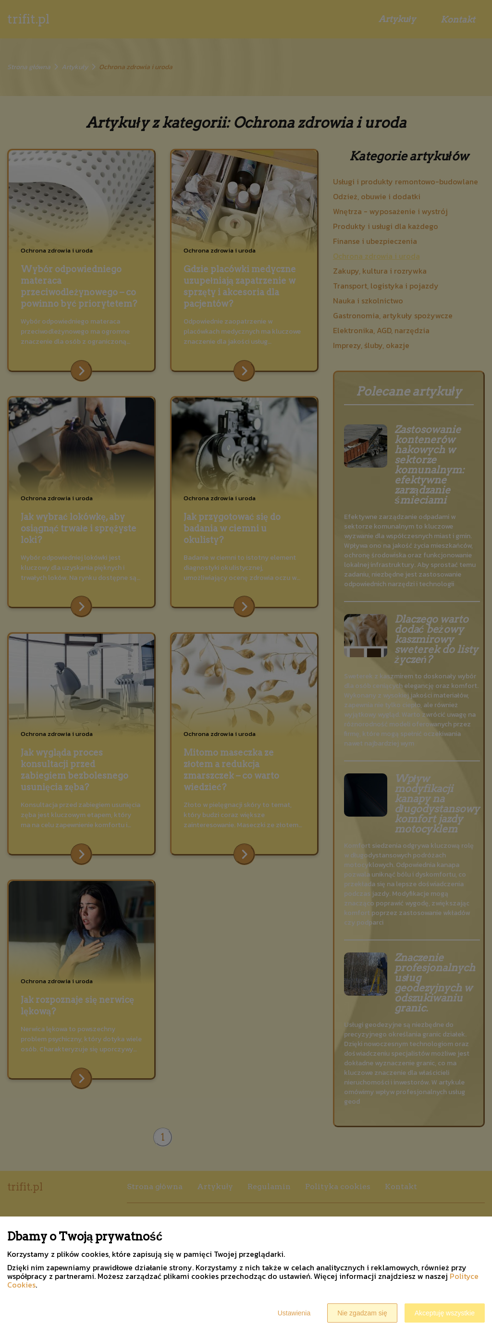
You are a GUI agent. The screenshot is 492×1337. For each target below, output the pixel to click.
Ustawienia (294, 1313)
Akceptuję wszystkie (445, 1313)
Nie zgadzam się (362, 1313)
